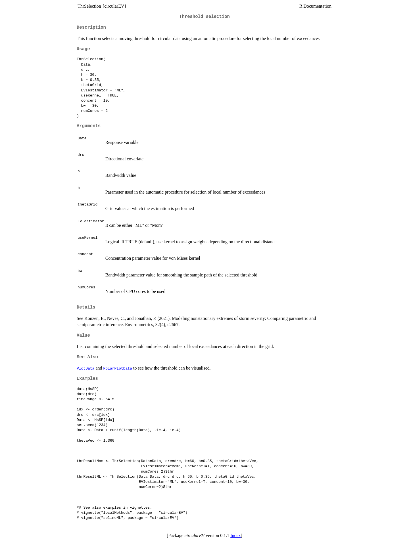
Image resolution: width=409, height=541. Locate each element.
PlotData (85, 368)
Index (235, 535)
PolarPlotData (117, 368)
